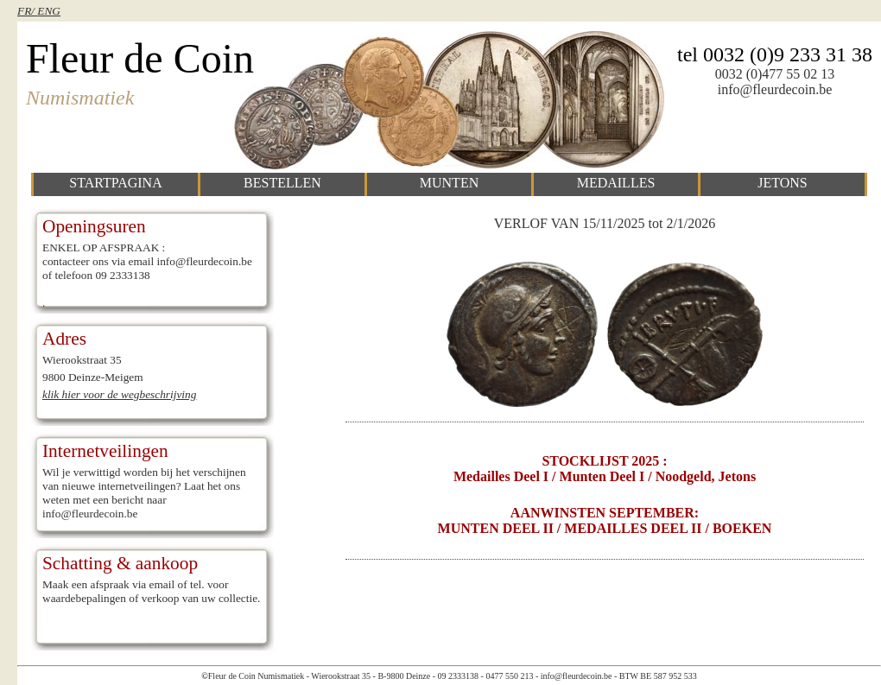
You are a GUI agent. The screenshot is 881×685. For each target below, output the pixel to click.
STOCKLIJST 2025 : (604, 460)
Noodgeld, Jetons (706, 476)
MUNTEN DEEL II (496, 528)
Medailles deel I (502, 476)
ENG (48, 10)
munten (449, 182)
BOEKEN (742, 528)
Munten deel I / (606, 476)
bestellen (282, 182)
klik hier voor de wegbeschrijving (119, 394)
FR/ (27, 10)
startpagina (115, 182)
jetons (782, 182)
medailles (616, 182)
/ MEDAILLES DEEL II (630, 528)
